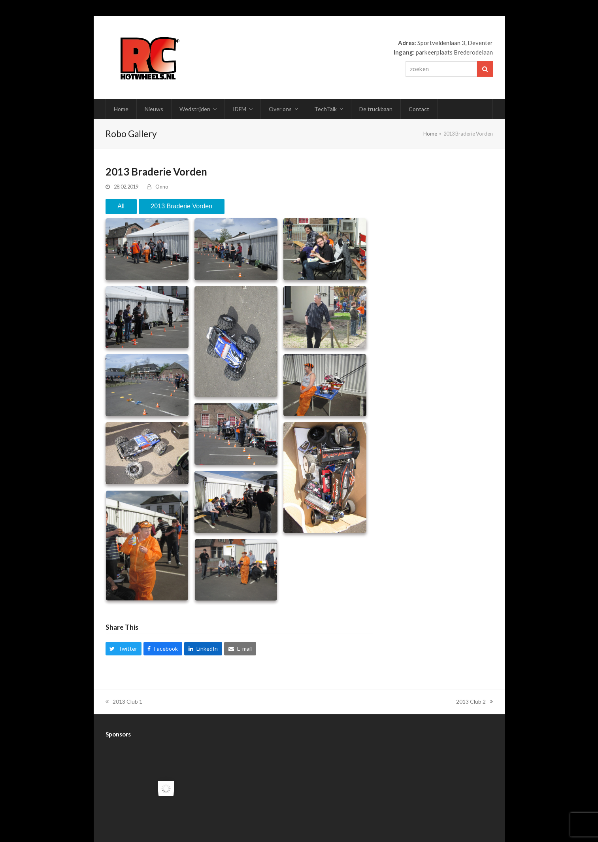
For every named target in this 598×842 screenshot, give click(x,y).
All (121, 206)
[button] (123, 648)
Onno (161, 186)
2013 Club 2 (474, 701)
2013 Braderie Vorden (181, 206)
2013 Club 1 (124, 701)
